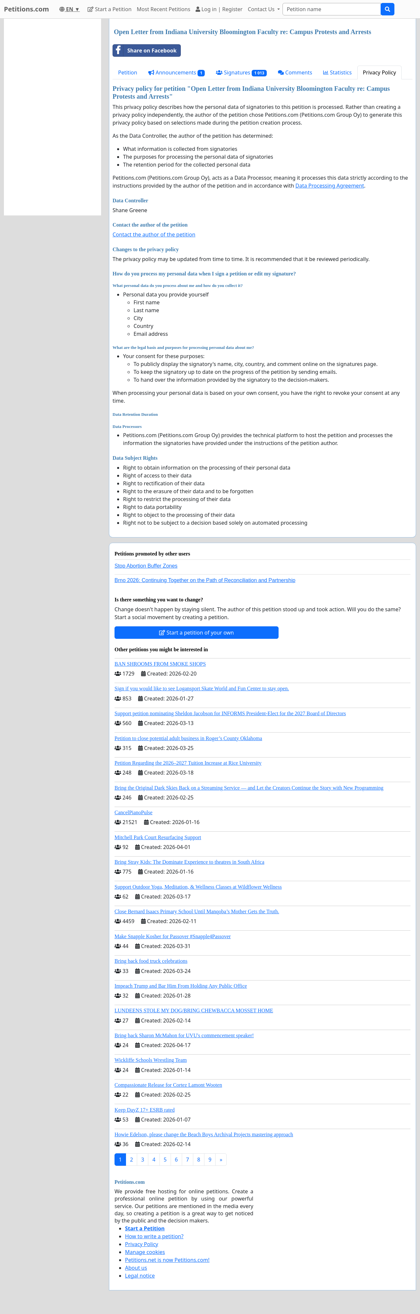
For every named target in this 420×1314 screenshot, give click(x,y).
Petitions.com (26, 9)
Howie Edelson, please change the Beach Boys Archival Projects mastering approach (204, 1134)
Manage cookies (145, 1252)
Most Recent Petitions (163, 9)
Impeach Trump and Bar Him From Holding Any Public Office (181, 986)
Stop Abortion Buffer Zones (146, 566)
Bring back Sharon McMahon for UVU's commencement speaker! (184, 1035)
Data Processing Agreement (329, 185)
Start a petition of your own (196, 632)
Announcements (176, 72)
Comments (295, 72)
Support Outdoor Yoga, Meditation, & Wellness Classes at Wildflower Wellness (198, 887)
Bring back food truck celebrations (151, 961)
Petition (127, 72)
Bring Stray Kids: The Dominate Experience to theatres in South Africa (189, 862)
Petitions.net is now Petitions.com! (167, 1259)
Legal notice (140, 1275)
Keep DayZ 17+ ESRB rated (145, 1110)
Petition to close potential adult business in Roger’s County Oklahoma (188, 738)
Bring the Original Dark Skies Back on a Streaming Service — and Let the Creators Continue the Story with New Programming (249, 788)
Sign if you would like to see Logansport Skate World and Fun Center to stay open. (202, 688)
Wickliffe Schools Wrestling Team (151, 1060)
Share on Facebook (145, 50)
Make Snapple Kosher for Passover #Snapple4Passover (173, 936)
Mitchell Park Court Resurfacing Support (158, 837)
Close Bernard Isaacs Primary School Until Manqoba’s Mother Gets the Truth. (197, 911)
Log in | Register (219, 9)
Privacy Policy (379, 72)
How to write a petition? (154, 1236)
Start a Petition (109, 9)
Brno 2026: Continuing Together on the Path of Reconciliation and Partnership (205, 580)
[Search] (332, 9)
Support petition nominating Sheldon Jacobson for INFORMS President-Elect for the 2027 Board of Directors (230, 713)
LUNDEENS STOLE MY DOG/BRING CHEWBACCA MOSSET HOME (194, 1010)
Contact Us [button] (262, 9)
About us (136, 1267)
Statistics (337, 72)
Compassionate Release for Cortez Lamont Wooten (168, 1085)
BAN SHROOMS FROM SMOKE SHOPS (160, 664)
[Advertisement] (52, 117)
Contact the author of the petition (154, 234)
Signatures (241, 72)
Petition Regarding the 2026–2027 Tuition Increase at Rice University (188, 763)
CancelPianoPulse (134, 812)
